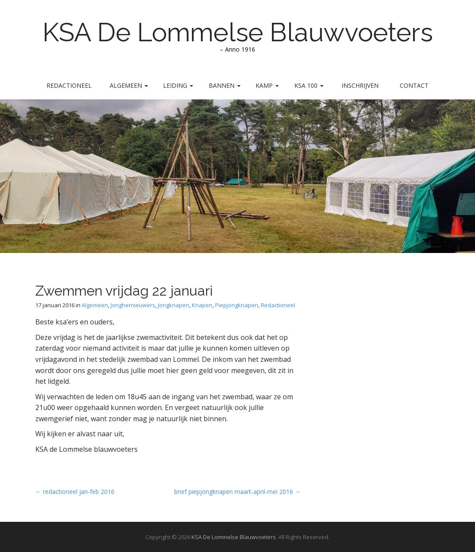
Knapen (202, 305)
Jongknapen (173, 305)
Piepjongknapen (236, 305)
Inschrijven (360, 85)
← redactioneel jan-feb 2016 (74, 491)
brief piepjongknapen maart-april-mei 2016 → (237, 491)
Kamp (267, 85)
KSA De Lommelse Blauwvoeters (238, 32)
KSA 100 (309, 85)
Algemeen (129, 85)
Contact (414, 85)
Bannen (225, 85)
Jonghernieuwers (133, 305)
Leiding (178, 85)
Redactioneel (69, 85)
